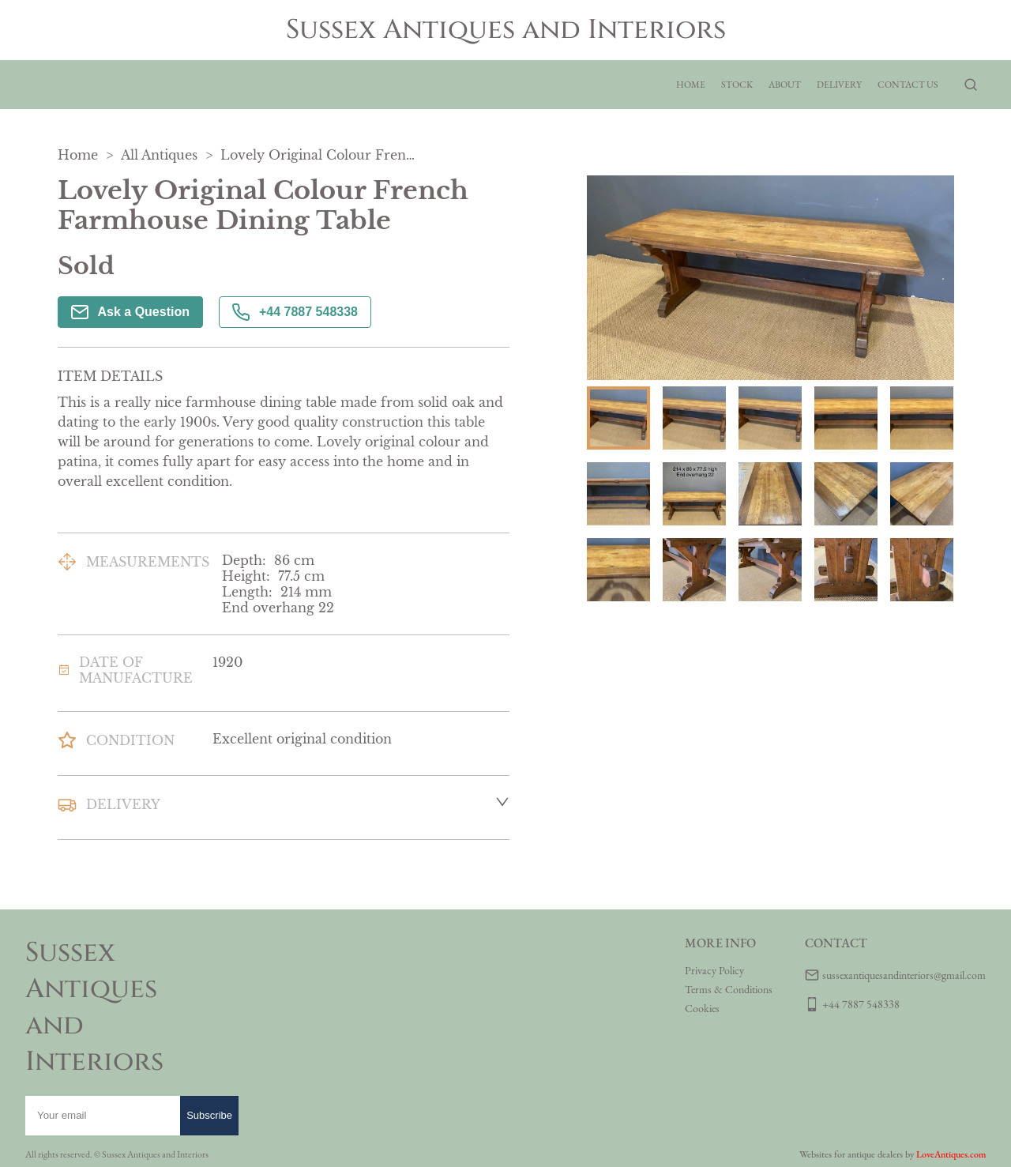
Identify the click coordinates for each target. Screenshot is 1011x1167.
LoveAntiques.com (951, 1154)
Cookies (702, 1008)
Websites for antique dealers (851, 1154)
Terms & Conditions (728, 989)
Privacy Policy (714, 970)
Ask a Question (130, 312)
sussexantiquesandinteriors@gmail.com (904, 975)
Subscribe (209, 1115)
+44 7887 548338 (295, 312)
